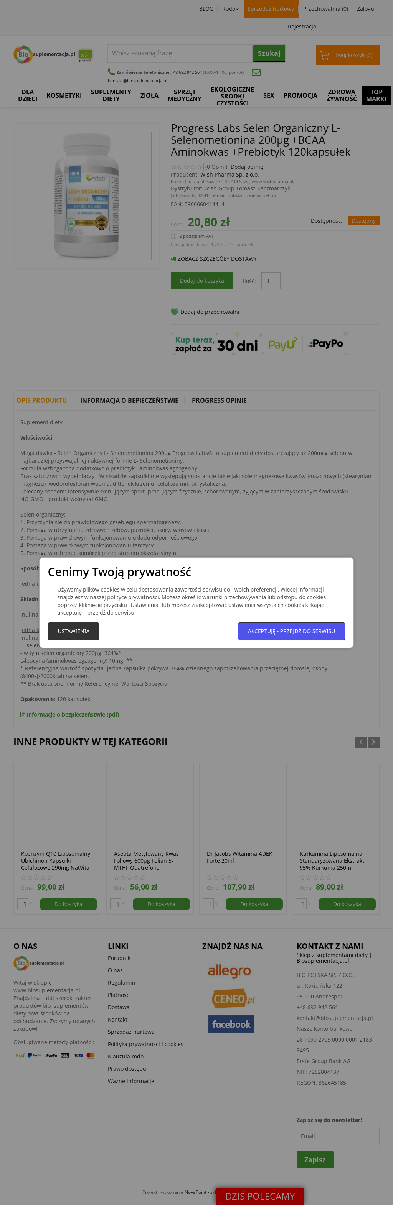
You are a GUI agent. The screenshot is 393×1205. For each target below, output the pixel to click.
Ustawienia (73, 631)
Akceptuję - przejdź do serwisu (291, 631)
